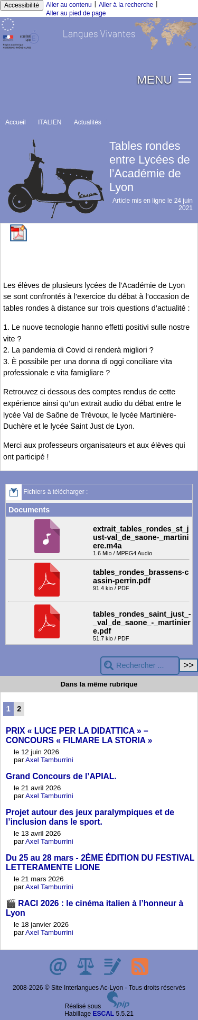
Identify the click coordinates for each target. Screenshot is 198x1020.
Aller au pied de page (76, 13)
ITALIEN (49, 122)
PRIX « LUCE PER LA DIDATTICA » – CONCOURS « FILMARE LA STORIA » (79, 735)
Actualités (87, 122)
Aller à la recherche (126, 4)
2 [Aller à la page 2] (19, 709)
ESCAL (104, 1013)
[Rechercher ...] (140, 665)
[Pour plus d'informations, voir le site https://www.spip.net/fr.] (118, 1006)
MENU (154, 79)
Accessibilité (21, 5)
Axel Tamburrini (49, 760)
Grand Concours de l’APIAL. (61, 776)
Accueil (15, 122)
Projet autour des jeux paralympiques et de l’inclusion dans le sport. (90, 817)
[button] (185, 77)
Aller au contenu (69, 4)
